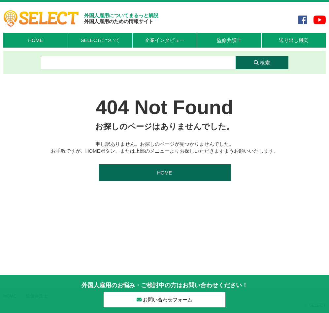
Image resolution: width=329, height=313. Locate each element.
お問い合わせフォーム (164, 299)
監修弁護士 (229, 40)
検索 (262, 62)
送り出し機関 (294, 40)
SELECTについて (100, 40)
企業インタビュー (164, 40)
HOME (35, 40)
